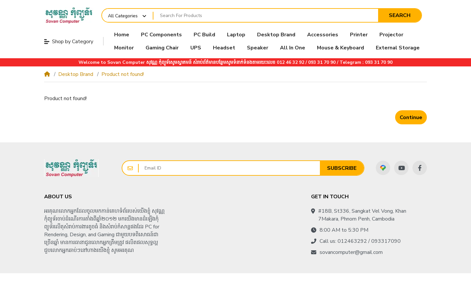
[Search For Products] (265, 16)
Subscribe (342, 168)
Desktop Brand (75, 74)
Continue (411, 117)
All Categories (123, 16)
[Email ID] (229, 168)
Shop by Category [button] (68, 41)
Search (399, 15)
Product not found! (122, 74)
